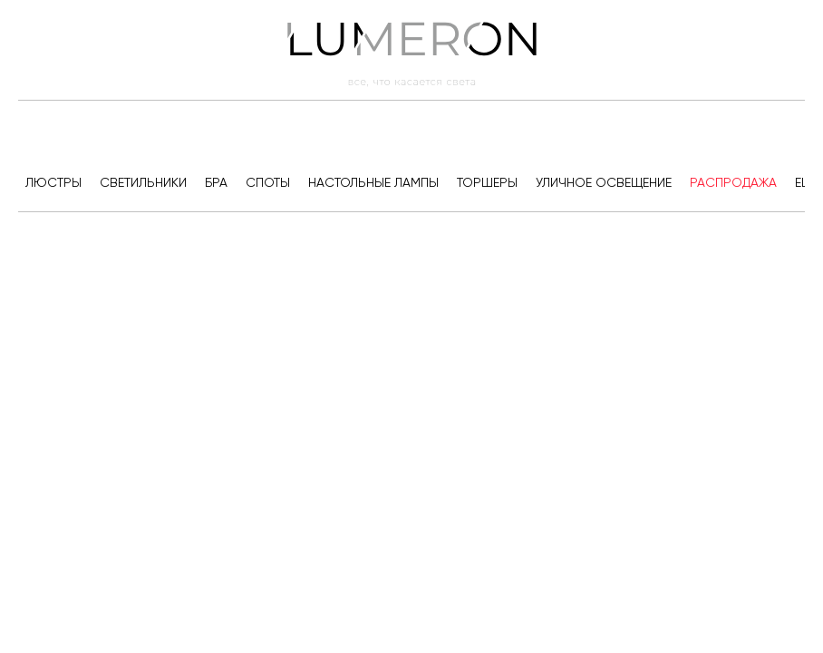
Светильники (143, 182)
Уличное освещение (604, 182)
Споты (268, 182)
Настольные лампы (373, 182)
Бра (216, 182)
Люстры (53, 182)
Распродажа (733, 182)
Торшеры (487, 182)
